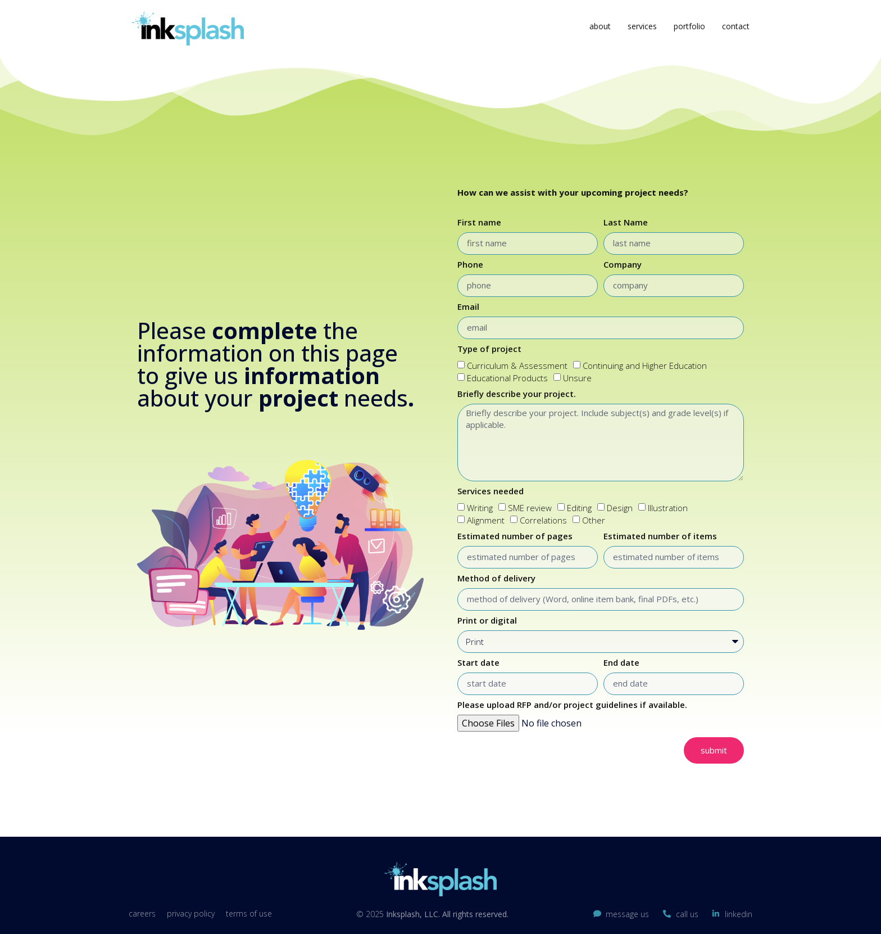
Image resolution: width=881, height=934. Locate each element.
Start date (478, 663)
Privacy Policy (191, 913)
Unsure (577, 378)
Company (622, 265)
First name (479, 223)
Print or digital (487, 621)
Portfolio (689, 26)
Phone (470, 265)
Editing (579, 507)
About (600, 26)
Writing (480, 507)
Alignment (486, 520)
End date (621, 663)
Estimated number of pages (515, 537)
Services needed (490, 492)
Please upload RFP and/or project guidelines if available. (572, 705)
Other (593, 520)
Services (642, 26)
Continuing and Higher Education (645, 365)
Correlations (543, 520)
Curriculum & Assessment (517, 365)
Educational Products (507, 378)
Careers (142, 913)
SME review (530, 507)
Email (468, 307)
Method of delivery (496, 579)
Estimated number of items (660, 537)
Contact (736, 26)
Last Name (625, 223)
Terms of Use (249, 913)
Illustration (668, 507)
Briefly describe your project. (516, 394)
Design (620, 507)
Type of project (489, 349)
